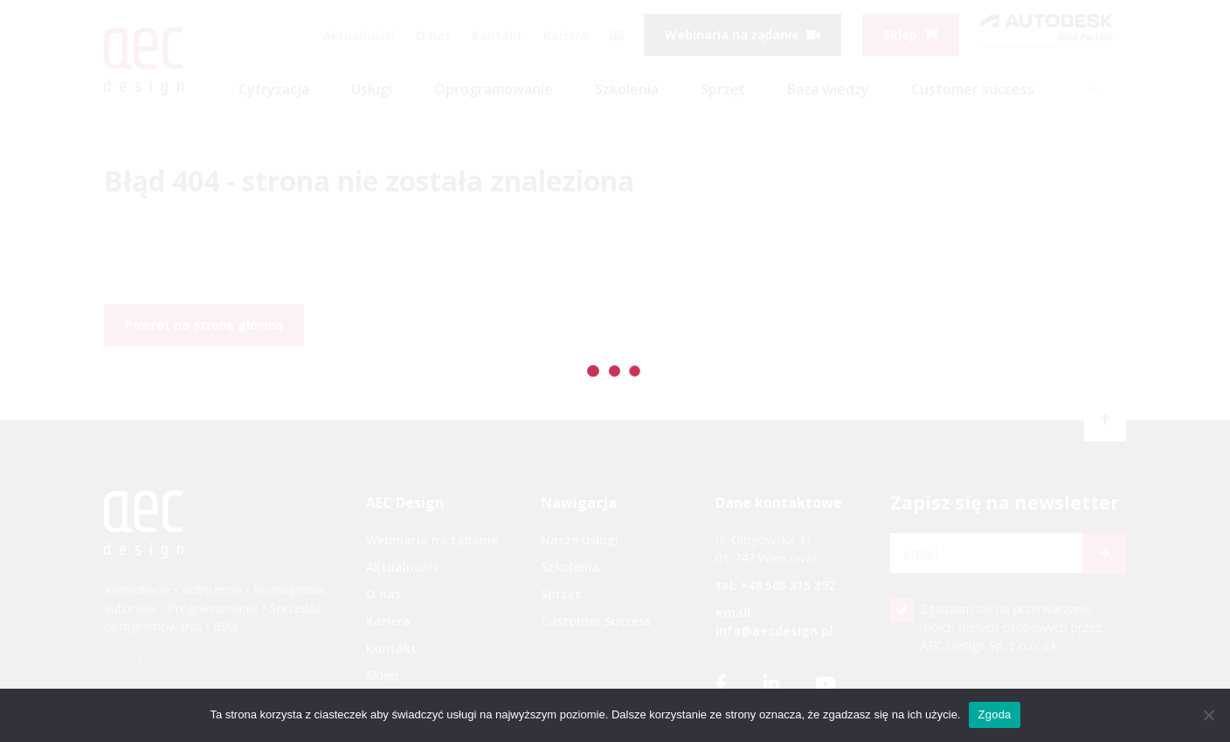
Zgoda (994, 714)
